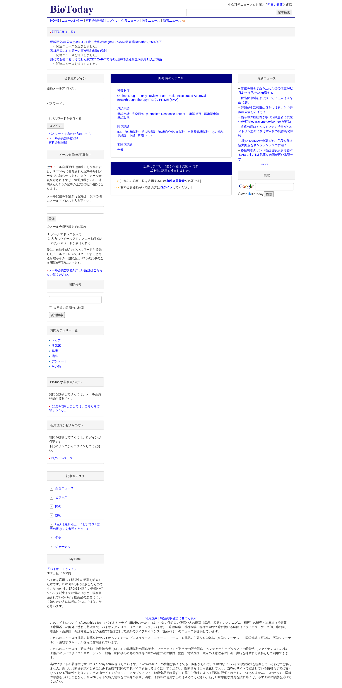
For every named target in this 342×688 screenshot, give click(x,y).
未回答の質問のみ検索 (68, 308)
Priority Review (147, 96)
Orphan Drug (126, 96)
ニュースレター (72, 20)
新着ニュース (174, 20)
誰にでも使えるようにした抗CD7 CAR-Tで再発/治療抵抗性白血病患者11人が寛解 (106, 59)
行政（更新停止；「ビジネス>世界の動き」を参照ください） (75, 526)
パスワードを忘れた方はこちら (70, 133)
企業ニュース (130, 20)
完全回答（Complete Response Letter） (159, 114)
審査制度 (123, 90)
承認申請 (123, 108)
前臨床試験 (125, 144)
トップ (56, 340)
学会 (55, 538)
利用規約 (151, 618)
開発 (55, 506)
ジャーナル (60, 547)
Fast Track (167, 96)
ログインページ (61, 458)
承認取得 (123, 118)
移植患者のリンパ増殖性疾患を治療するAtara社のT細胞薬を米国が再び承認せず (265, 155)
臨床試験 (123, 126)
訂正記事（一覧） (64, 32)
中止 (149, 135)
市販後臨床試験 (198, 131)
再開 (141, 135)
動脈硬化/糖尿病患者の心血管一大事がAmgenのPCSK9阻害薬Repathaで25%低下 (106, 42)
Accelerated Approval (191, 96)
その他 (56, 366)
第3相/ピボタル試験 (171, 131)
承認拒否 (195, 114)
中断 (132, 135)
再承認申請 (211, 114)
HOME (54, 20)
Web (244, 194)
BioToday (257, 194)
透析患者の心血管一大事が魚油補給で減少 (79, 50)
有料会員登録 (95, 20)
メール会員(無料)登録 (63, 138)
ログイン (112, 20)
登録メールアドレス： (62, 88)
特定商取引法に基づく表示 (178, 618)
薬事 (55, 356)
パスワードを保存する (66, 118)
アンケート (59, 361)
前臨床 (56, 345)
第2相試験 (149, 131)
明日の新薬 (275, 4)
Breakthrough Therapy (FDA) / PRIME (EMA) (147, 99)
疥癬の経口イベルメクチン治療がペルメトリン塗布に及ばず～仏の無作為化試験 (265, 131)
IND (120, 131)
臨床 (55, 351)
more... (266, 164)
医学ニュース (151, 20)
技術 (55, 515)
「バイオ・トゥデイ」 (62, 569)
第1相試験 (132, 131)
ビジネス (58, 498)
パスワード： (56, 103)
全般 (120, 149)
